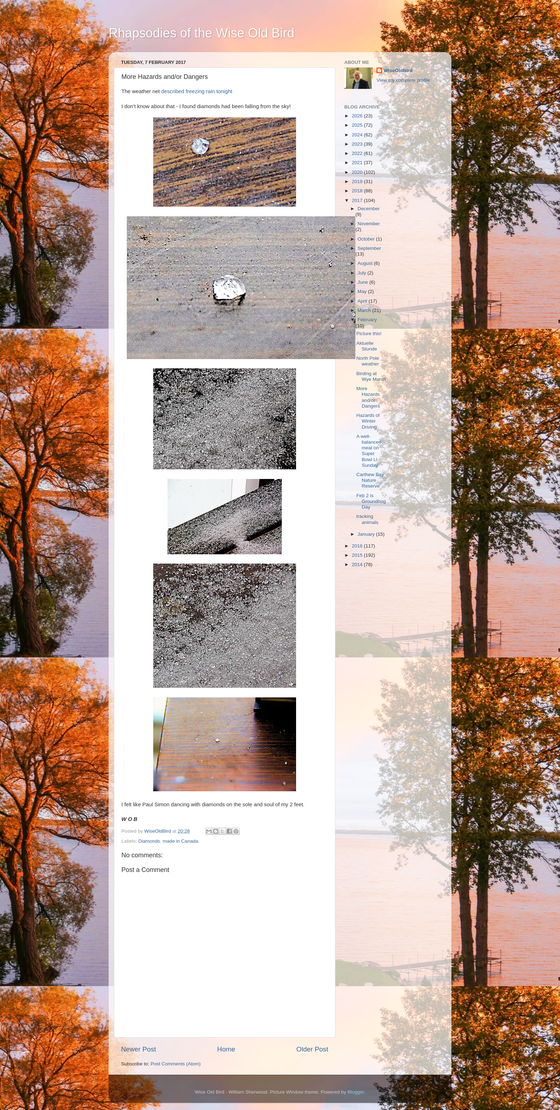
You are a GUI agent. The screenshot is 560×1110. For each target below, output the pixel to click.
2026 (358, 115)
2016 (358, 546)
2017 (358, 200)
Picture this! (369, 333)
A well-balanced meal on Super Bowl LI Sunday (368, 451)
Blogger (356, 1092)
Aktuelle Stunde (366, 346)
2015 (358, 555)
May (363, 291)
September (369, 248)
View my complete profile (403, 80)
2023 (358, 144)
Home (226, 1049)
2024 (358, 134)
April (363, 301)
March (365, 310)
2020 (358, 172)
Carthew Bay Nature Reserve (370, 480)
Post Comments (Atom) (176, 1063)
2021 (358, 162)
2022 (358, 153)
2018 (358, 190)
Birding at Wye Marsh (371, 376)
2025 (358, 125)
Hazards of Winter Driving (368, 421)
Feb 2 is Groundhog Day (371, 501)
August (366, 263)
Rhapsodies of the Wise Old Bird (201, 33)
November (369, 223)
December (369, 208)
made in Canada (180, 841)
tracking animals (367, 519)
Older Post (312, 1049)
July (363, 273)
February (367, 319)
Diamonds (149, 841)
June (363, 282)
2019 (358, 181)
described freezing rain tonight (196, 91)
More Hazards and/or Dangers (368, 397)
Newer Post (138, 1049)
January (367, 534)
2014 (358, 564)
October (367, 239)
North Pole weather (367, 361)
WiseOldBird (398, 70)
